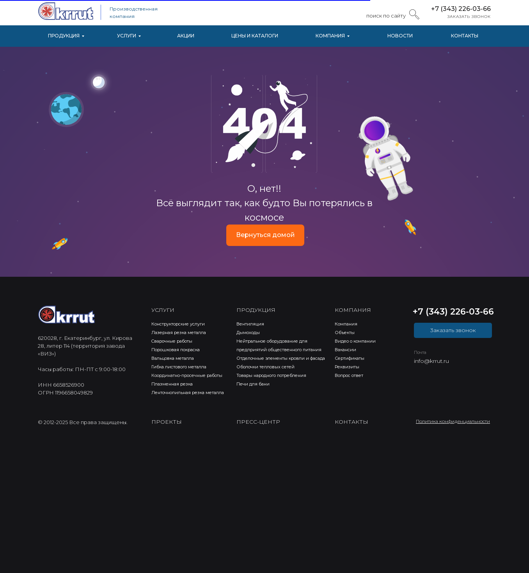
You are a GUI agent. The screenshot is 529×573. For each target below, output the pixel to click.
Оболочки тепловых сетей (265, 367)
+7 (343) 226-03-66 (461, 8)
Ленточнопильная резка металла (187, 392)
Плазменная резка (172, 384)
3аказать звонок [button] (453, 330)
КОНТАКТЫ (464, 36)
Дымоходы (248, 332)
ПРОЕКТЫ (166, 421)
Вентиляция (250, 324)
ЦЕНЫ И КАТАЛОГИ (254, 36)
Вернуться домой (265, 235)
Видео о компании (355, 341)
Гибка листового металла (178, 367)
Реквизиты (347, 367)
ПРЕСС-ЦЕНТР (258, 421)
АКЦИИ (185, 36)
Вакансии (345, 349)
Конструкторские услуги (178, 324)
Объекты (345, 332)
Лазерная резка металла (178, 332)
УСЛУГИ (126, 36)
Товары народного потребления (271, 375)
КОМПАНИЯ (330, 36)
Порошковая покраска (175, 349)
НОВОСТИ (400, 36)
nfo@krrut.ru (432, 360)
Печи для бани (253, 384)
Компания (346, 324)
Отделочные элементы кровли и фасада (280, 358)
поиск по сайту (386, 15)
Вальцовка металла (172, 358)
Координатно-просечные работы (186, 375)
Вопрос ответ (349, 375)
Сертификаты (349, 358)
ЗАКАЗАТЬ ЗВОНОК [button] (469, 16)
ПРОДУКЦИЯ (64, 36)
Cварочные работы (171, 341)
